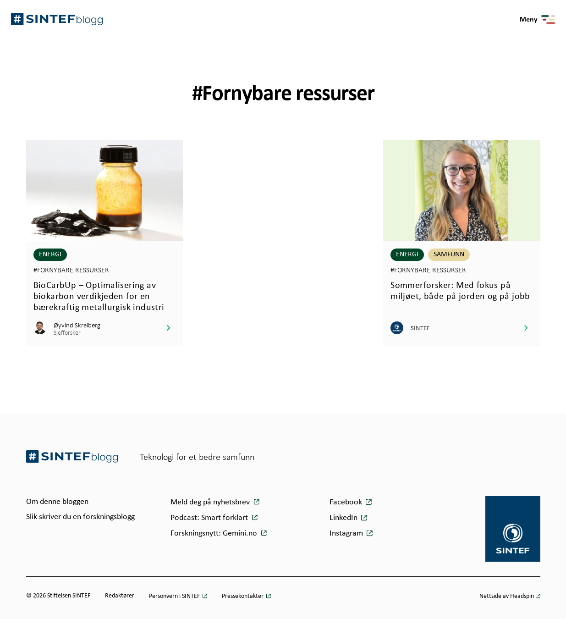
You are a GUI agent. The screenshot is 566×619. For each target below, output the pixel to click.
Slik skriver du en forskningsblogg (80, 517)
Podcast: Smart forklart (210, 518)
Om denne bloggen (57, 501)
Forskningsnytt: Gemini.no (214, 533)
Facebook (346, 502)
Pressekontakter (243, 596)
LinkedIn (343, 518)
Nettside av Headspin (506, 596)
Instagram (346, 533)
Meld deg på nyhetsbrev (211, 502)
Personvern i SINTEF (175, 596)
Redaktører (119, 595)
